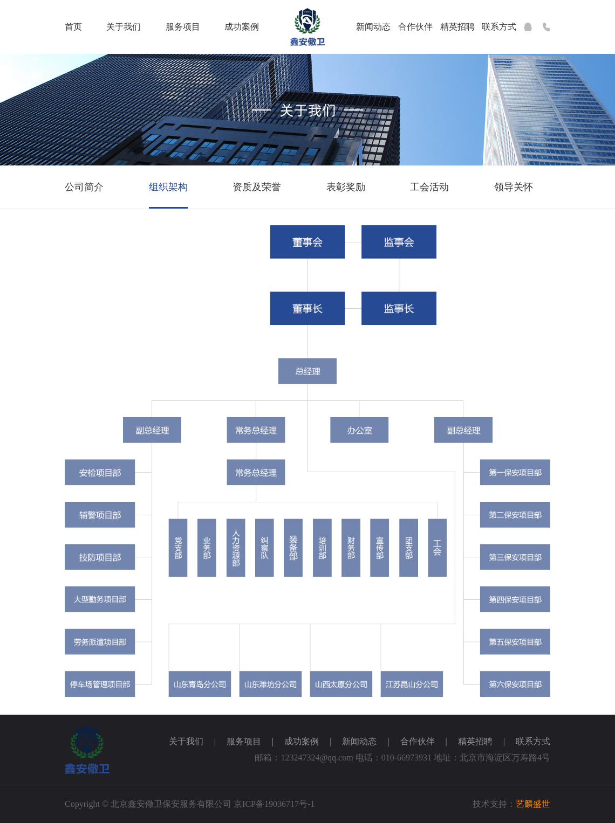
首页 (73, 26)
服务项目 (183, 26)
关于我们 (123, 26)
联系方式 (499, 26)
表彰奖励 (345, 187)
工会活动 (429, 187)
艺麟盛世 (533, 803)
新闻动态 (373, 26)
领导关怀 (513, 187)
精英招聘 (457, 26)
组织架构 (168, 187)
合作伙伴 (415, 26)
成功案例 (241, 26)
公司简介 (84, 187)
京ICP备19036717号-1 (274, 803)
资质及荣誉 (257, 187)
